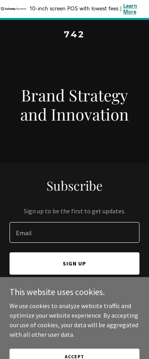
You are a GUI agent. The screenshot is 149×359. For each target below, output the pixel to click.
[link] (74, 35)
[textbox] (74, 232)
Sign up (74, 263)
